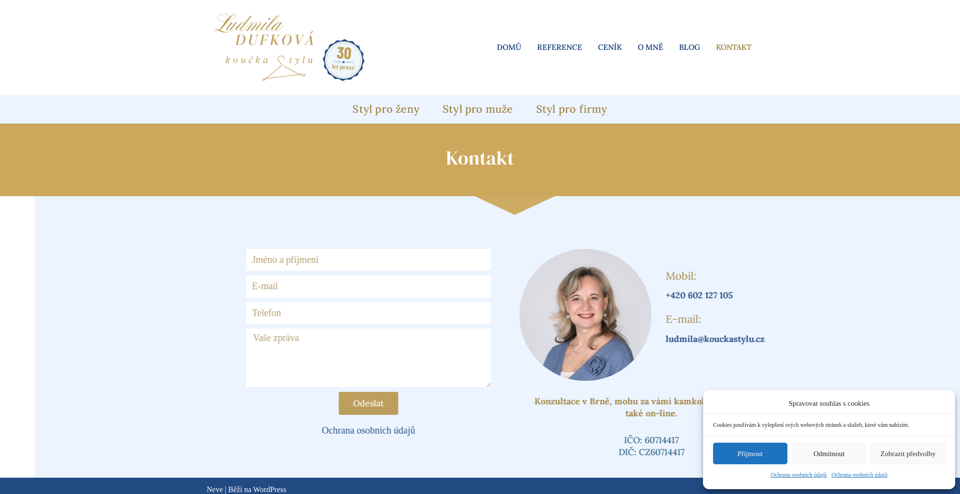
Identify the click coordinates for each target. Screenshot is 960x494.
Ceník (610, 47)
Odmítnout (829, 454)
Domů (509, 47)
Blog (689, 47)
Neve (215, 489)
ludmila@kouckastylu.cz (759, 338)
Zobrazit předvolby (908, 454)
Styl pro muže (478, 109)
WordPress (269, 489)
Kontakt (733, 47)
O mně (650, 47)
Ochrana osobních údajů (799, 474)
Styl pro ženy (386, 109)
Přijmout (750, 454)
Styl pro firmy (572, 109)
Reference (559, 47)
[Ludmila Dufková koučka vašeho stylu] (288, 47)
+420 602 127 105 (743, 295)
